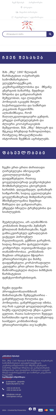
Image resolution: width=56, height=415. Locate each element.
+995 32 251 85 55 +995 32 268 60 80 (11, 389)
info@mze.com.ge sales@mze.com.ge (12, 395)
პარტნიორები (35, 2)
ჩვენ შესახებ (18, 2)
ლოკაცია (26, 7)
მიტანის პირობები (26, 12)
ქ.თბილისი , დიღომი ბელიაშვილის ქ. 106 (13, 383)
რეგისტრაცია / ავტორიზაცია (27, 17)
